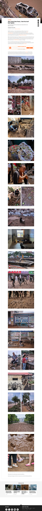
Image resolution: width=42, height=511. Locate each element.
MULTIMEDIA (9, 19)
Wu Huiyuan (10, 27)
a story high (24, 43)
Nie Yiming (14, 27)
